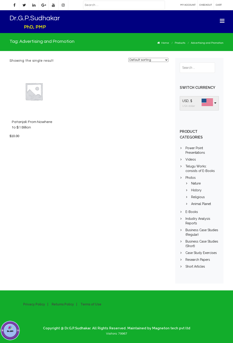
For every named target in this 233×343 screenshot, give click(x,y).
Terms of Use (91, 304)
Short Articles (195, 266)
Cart (219, 5)
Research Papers (197, 259)
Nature (196, 183)
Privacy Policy (34, 304)
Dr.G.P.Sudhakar (35, 18)
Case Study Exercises (201, 253)
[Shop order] (148, 60)
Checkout (205, 5)
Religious (198, 197)
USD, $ (187, 101)
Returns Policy (63, 304)
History (196, 190)
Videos (190, 159)
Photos (190, 177)
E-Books (191, 212)
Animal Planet (201, 204)
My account (187, 5)
